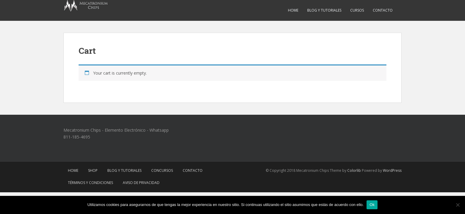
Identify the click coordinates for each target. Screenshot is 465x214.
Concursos (162, 170)
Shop (93, 170)
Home (293, 10)
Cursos (357, 10)
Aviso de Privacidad (141, 182)
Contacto (383, 10)
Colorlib (354, 170)
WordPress (392, 170)
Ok (372, 204)
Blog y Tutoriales (324, 10)
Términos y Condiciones (90, 182)
